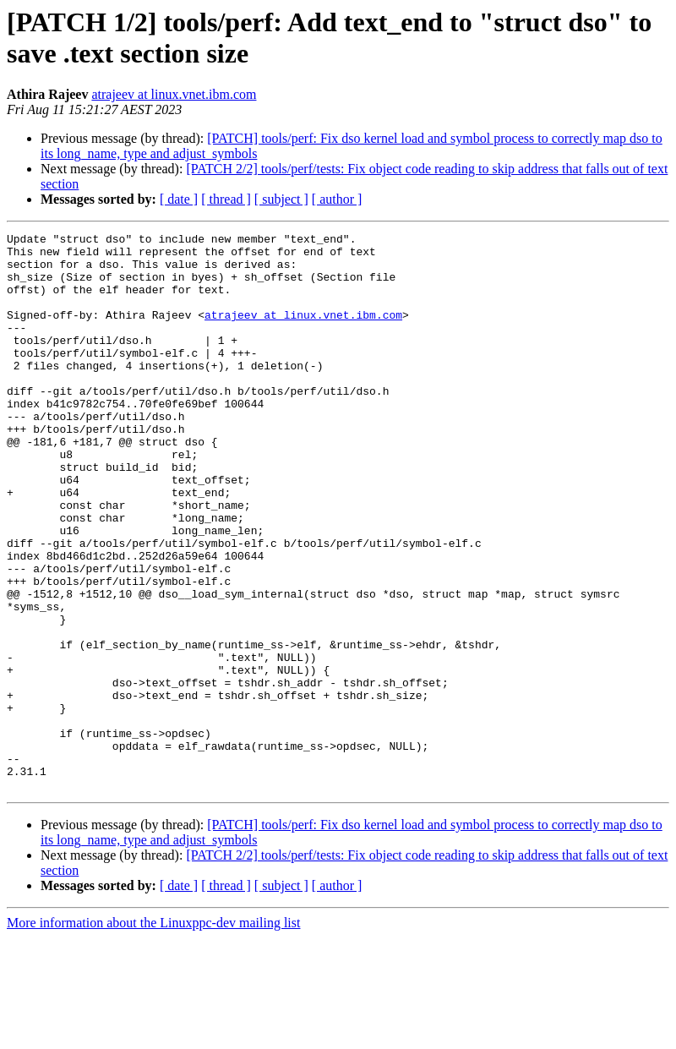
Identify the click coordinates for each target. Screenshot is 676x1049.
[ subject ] (281, 199)
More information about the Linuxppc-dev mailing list (153, 1034)
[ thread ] (226, 199)
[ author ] (337, 199)
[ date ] (179, 199)
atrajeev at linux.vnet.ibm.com (173, 94)
